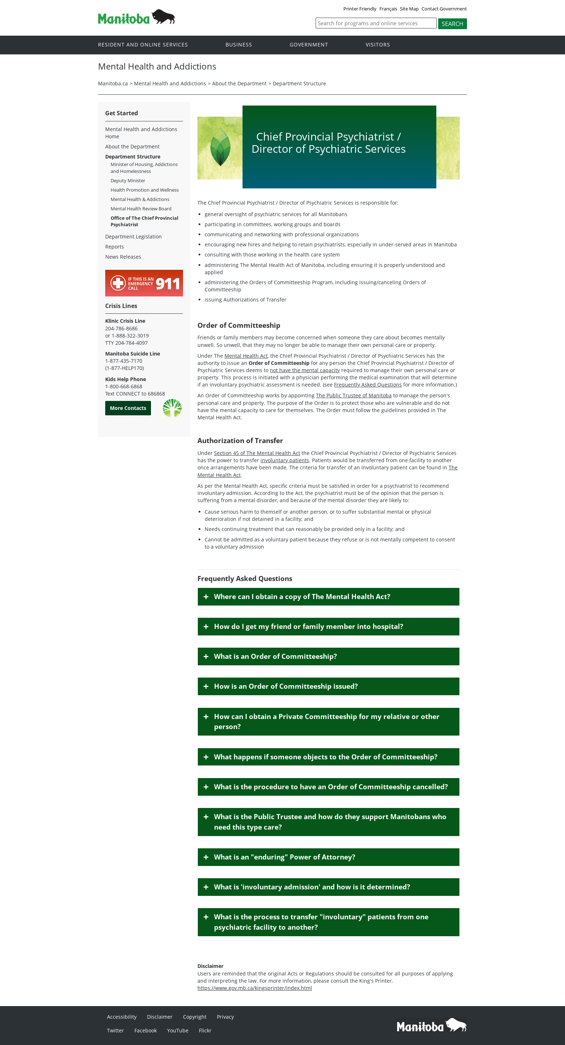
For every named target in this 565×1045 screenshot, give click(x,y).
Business (239, 44)
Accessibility (122, 1016)
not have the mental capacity (305, 370)
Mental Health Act (246, 355)
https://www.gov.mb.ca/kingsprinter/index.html (254, 987)
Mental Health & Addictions (140, 199)
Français (388, 8)
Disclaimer (160, 1016)
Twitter (115, 1030)
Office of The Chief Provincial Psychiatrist (144, 221)
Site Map (409, 8)
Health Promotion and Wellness (145, 190)
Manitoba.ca (113, 83)
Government (309, 44)
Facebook (145, 1030)
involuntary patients (285, 460)
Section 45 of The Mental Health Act (257, 453)
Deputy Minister (128, 180)
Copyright (194, 1016)
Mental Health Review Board (141, 208)
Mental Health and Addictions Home (141, 133)
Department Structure (299, 83)
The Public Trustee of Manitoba (354, 395)
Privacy (225, 1016)
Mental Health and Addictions (170, 83)
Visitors (378, 44)
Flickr (205, 1030)
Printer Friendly (360, 8)
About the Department (239, 83)
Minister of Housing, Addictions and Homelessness (144, 167)
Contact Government (444, 8)
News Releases (123, 256)
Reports (114, 246)
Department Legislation (133, 236)
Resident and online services (143, 44)
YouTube (177, 1030)
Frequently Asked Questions (368, 384)
